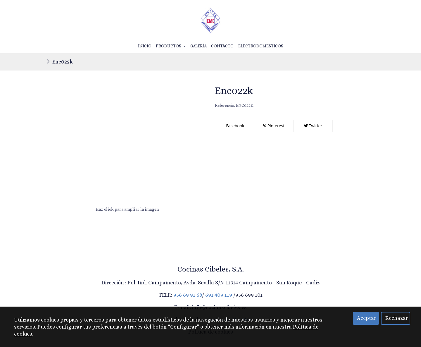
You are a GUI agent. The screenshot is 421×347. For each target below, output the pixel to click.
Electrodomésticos (260, 46)
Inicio (144, 46)
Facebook (234, 125)
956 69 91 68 (187, 295)
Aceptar (366, 318)
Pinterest (273, 125)
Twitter (313, 125)
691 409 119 (218, 295)
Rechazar (396, 318)
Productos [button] (171, 46)
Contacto (222, 46)
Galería (198, 46)
